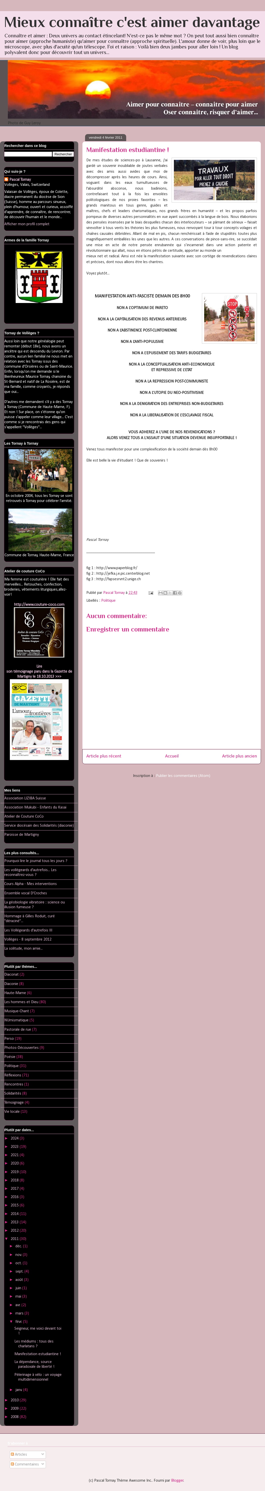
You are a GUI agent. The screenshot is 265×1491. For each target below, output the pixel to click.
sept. (19, 1272)
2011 (15, 1239)
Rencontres (13, 1084)
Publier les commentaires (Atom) (183, 776)
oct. (19, 1263)
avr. (18, 1305)
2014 (15, 1214)
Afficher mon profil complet (26, 224)
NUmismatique (16, 1020)
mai (18, 1297)
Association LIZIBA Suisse (25, 798)
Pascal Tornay (20, 180)
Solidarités (12, 1094)
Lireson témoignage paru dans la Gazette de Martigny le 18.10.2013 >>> (39, 672)
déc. (19, 1246)
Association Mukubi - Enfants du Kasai (35, 807)
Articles (19, 1455)
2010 (15, 1400)
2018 (15, 1180)
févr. (19, 1322)
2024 (15, 1138)
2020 (15, 1163)
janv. (19, 1390)
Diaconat (11, 975)
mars (19, 1313)
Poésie (9, 1057)
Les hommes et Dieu (21, 1002)
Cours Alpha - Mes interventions (30, 884)
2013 (15, 1222)
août (19, 1280)
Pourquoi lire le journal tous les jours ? (35, 861)
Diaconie (11, 984)
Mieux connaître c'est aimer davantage (132, 21)
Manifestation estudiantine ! (37, 1354)
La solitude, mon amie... (23, 949)
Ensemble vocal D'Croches (25, 893)
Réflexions (12, 1075)
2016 (15, 1197)
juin (18, 1288)
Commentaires (25, 1464)
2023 (15, 1147)
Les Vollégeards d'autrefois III (28, 930)
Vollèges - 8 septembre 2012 (27, 940)
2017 (15, 1189)
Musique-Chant (16, 1011)
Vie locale (12, 1112)
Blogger (177, 1481)
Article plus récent (103, 756)
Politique (108, 601)
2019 (15, 1172)
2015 (15, 1205)
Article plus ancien (239, 756)
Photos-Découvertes (21, 1048)
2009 (15, 1409)
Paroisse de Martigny (21, 835)
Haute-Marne (15, 993)
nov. (19, 1255)
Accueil (172, 756)
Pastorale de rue (17, 1030)
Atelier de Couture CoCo (24, 817)
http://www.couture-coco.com (39, 605)
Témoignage (14, 1103)
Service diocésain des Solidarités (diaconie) (39, 826)
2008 (15, 1417)
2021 (15, 1155)
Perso (9, 1039)
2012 (15, 1231)
